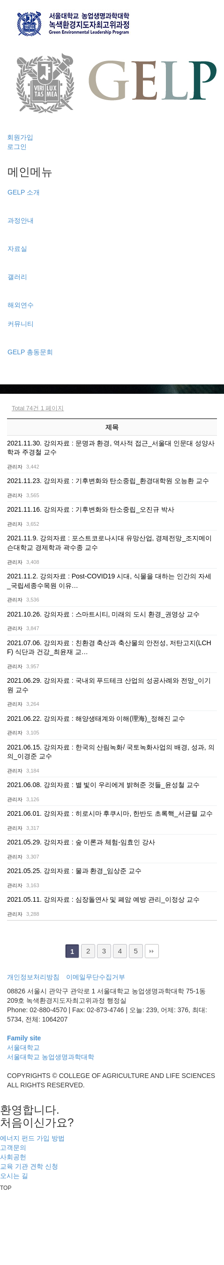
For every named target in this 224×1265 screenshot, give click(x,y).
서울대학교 (23, 1047)
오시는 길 (14, 1175)
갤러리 (17, 277)
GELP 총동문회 (30, 352)
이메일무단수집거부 (95, 977)
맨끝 (152, 951)
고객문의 (13, 1147)
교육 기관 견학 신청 (29, 1166)
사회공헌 (13, 1157)
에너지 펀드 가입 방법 (32, 1138)
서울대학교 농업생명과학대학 (50, 1057)
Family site (24, 1038)
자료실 (17, 248)
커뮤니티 (20, 324)
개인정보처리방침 (33, 977)
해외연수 (20, 305)
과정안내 (20, 220)
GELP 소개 (23, 192)
